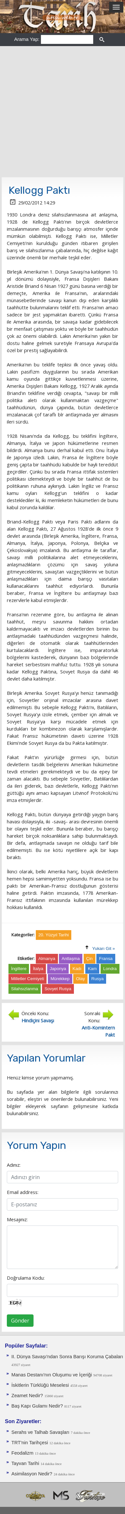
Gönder (20, 1320)
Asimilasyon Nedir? (31, 1473)
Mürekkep (60, 978)
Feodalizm (22, 1453)
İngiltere (18, 968)
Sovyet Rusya (58, 988)
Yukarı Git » (103, 948)
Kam (92, 968)
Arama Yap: (26, 39)
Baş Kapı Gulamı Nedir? (37, 1406)
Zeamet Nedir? (27, 1395)
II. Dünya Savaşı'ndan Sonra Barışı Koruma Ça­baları (67, 1356)
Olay (80, 978)
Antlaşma (71, 958)
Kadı (77, 968)
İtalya (38, 968)
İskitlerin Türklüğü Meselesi (40, 1385)
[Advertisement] (62, 111)
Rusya (97, 978)
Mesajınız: (17, 1219)
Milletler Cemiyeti (27, 978)
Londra (110, 968)
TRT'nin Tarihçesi (29, 1442)
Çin (89, 958)
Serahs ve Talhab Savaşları (40, 1432)
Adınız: (14, 1165)
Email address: (22, 1192)
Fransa (105, 958)
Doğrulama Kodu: (26, 1277)
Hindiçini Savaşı (37, 1020)
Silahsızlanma (24, 988)
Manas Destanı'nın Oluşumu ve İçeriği (51, 1374)
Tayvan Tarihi (25, 1463)
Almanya (46, 958)
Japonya (58, 968)
